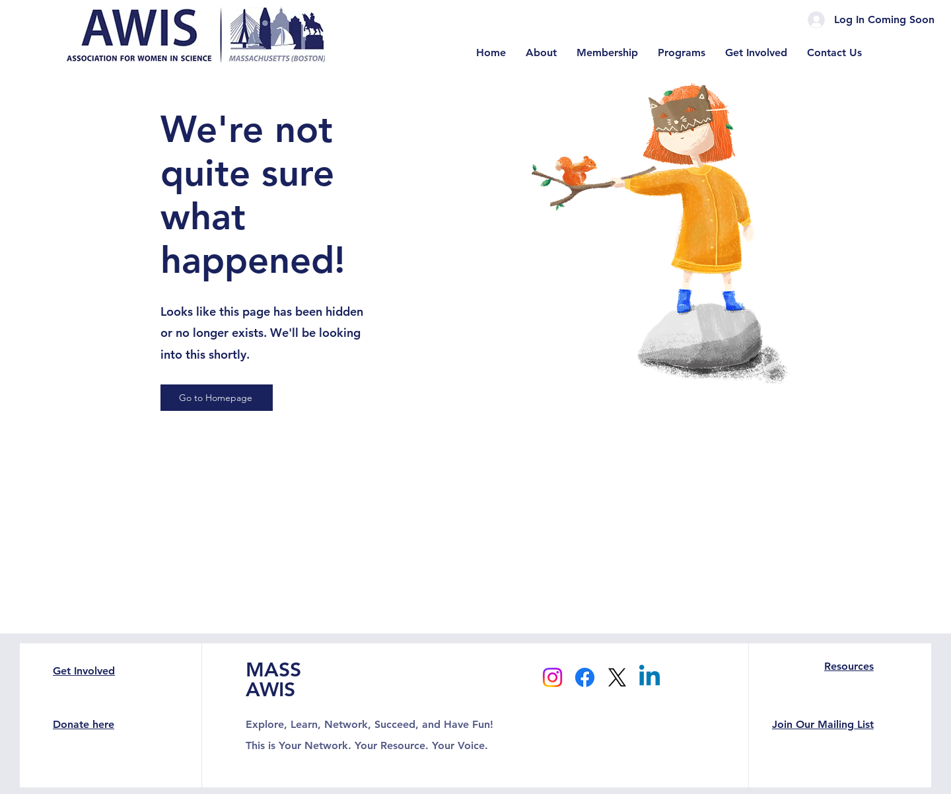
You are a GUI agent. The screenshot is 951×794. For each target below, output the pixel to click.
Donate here (83, 724)
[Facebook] (585, 677)
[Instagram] (552, 677)
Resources (849, 666)
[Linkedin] (649, 677)
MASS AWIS (273, 680)
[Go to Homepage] (216, 397)
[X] (617, 677)
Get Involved (84, 671)
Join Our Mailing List (823, 724)
